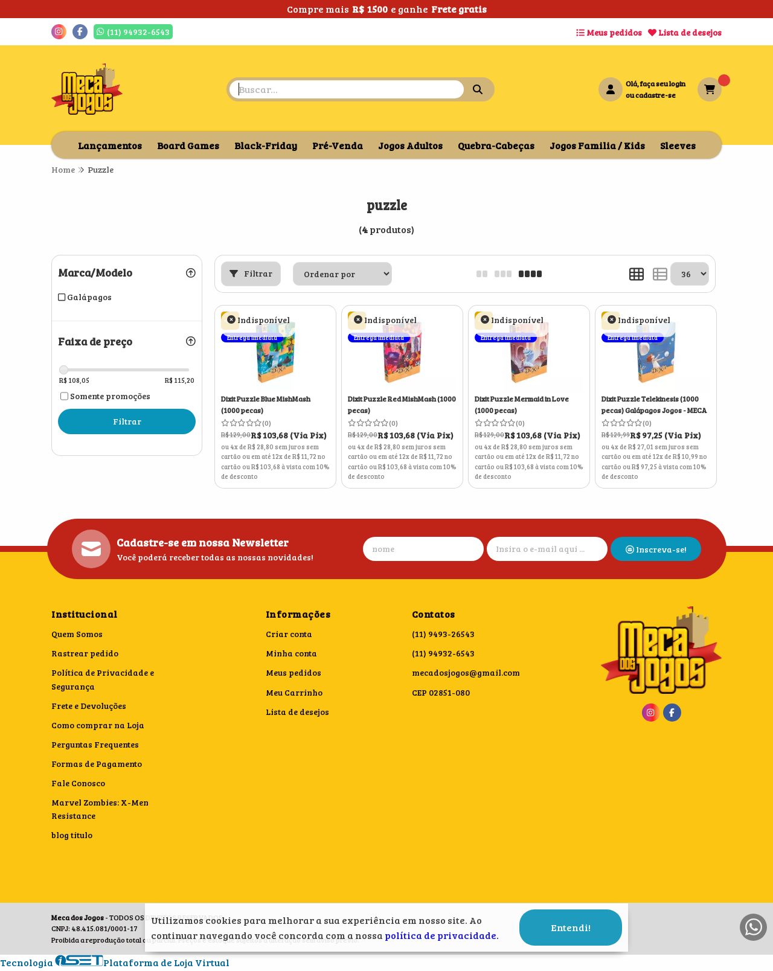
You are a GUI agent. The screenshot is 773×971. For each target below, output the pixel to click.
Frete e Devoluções (88, 705)
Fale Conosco (78, 783)
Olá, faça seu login (655, 83)
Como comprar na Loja (97, 725)
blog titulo (71, 835)
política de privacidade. (442, 930)
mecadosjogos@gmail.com (466, 672)
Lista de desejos (685, 32)
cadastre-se (655, 95)
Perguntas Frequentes (95, 744)
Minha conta (291, 653)
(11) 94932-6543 (443, 653)
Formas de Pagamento (96, 763)
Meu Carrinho (294, 692)
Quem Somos (77, 633)
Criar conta (289, 633)
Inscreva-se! (656, 549)
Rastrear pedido (84, 653)
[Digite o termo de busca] (346, 89)
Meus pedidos (609, 32)
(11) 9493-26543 (443, 633)
